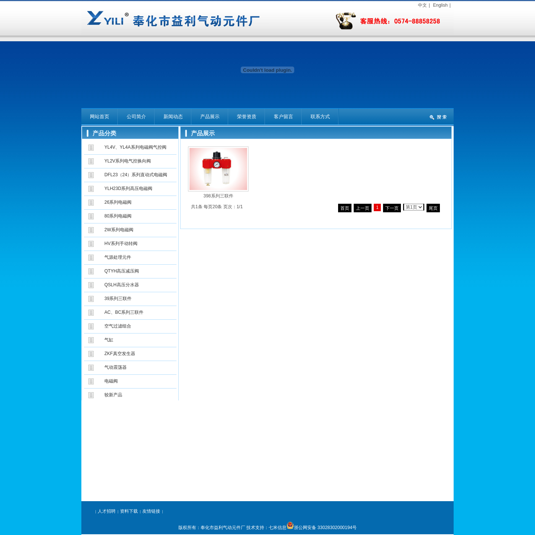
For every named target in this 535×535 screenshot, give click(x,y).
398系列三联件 (218, 196)
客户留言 (283, 116)
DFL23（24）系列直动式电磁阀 (135, 174)
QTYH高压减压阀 (121, 271)
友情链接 (151, 511)
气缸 (108, 339)
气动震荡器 (115, 367)
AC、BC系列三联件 (123, 312)
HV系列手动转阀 (120, 243)
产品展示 (210, 116)
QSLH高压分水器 (121, 284)
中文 (422, 5)
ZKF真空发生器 (119, 353)
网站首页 (99, 116)
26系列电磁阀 (118, 202)
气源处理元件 (117, 257)
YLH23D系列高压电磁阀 (128, 188)
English (440, 5)
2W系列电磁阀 (118, 229)
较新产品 (113, 394)
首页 (344, 208)
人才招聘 (107, 511)
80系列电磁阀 (118, 216)
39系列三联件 (118, 298)
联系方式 (320, 116)
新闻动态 (173, 116)
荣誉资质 (246, 116)
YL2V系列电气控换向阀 (127, 161)
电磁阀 (111, 381)
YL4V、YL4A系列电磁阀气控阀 (135, 147)
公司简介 (136, 116)
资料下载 (129, 511)
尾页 (433, 208)
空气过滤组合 (117, 326)
